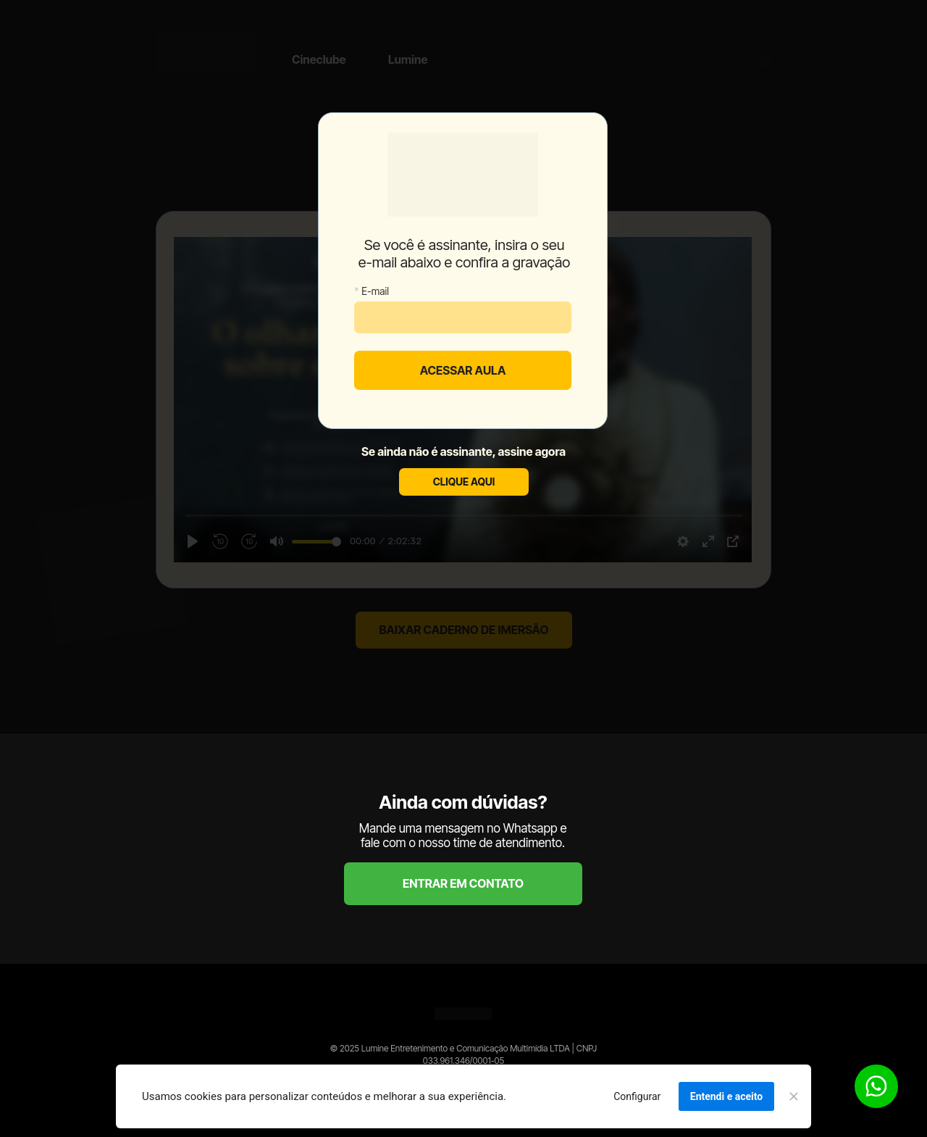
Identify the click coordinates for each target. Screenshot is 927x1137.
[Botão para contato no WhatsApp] (876, 1086)
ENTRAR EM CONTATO (463, 883)
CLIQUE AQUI (463, 481)
